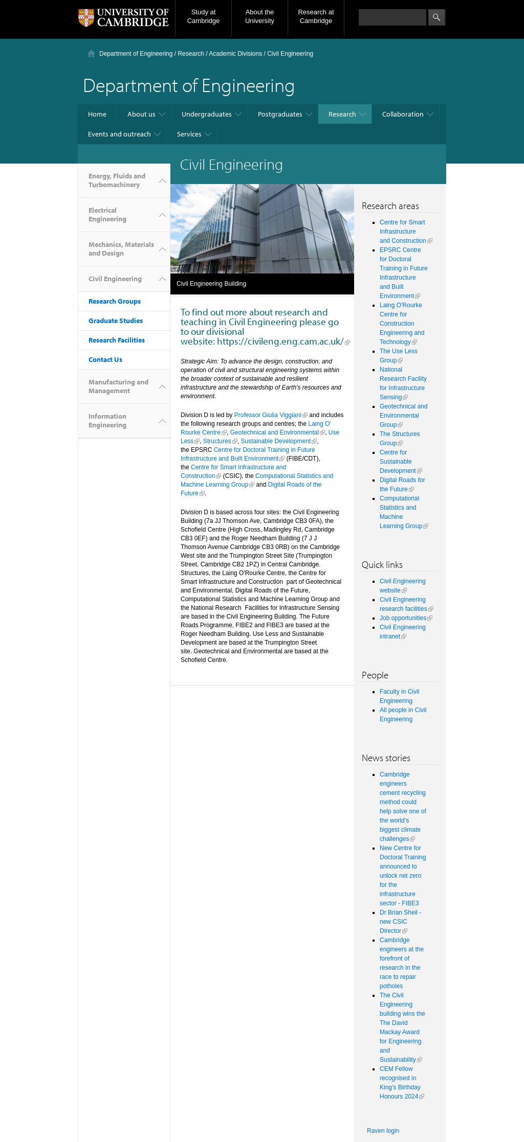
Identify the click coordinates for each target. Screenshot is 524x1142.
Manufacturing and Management (118, 386)
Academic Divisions (235, 53)
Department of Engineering (135, 53)
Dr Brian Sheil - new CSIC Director (400, 921)
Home (97, 114)
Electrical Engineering (107, 214)
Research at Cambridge (316, 16)
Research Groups (115, 301)
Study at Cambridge (203, 16)
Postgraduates (280, 114)
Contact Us (105, 359)
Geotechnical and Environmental (274, 432)
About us (141, 114)
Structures (217, 441)
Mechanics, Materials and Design (121, 249)
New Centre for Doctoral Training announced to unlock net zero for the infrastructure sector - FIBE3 (403, 875)
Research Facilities (117, 340)
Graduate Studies (116, 320)
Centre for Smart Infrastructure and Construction (403, 231)
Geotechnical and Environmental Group (403, 415)
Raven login (383, 1130)
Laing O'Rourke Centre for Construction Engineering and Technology (402, 324)
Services (189, 134)
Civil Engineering (115, 278)
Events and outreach (119, 134)
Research (191, 53)
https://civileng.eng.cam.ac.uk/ (280, 341)
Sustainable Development (276, 441)
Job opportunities (403, 618)
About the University (259, 16)
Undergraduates (207, 114)
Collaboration (403, 114)
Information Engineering (107, 420)
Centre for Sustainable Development (398, 461)
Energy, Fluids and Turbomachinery (117, 180)
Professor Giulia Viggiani (267, 415)
